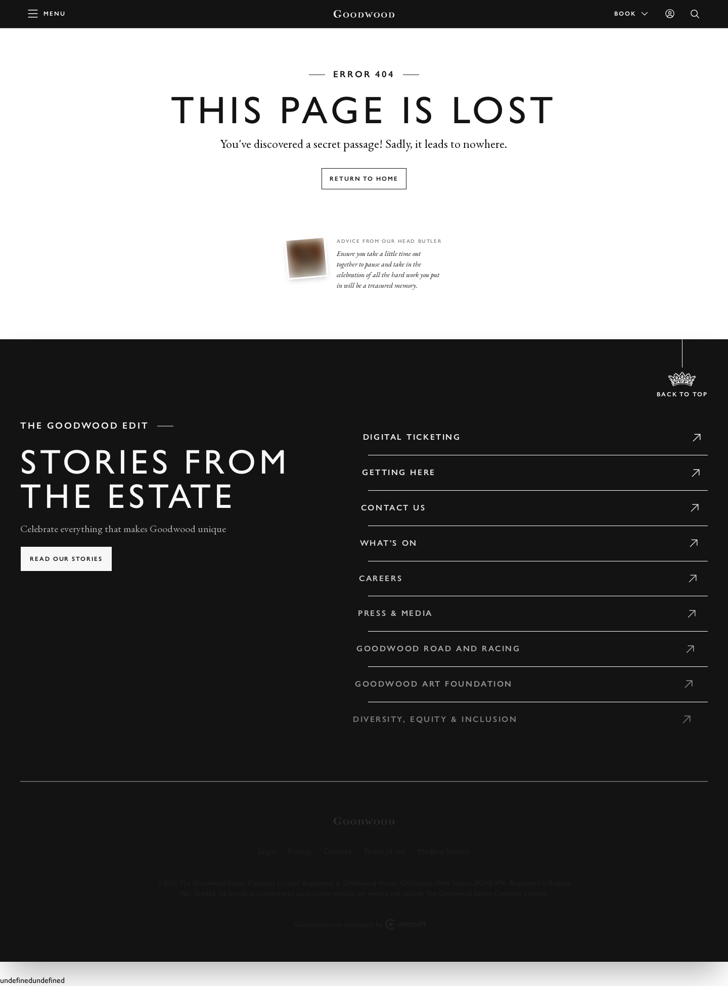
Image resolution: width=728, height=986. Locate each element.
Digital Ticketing (407, 437)
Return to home (364, 178)
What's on (383, 543)
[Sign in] (669, 13)
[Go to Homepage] (364, 14)
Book (632, 14)
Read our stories (66, 558)
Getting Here (394, 472)
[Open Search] (695, 14)
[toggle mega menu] (47, 13)
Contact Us (388, 507)
